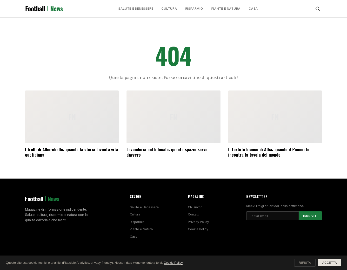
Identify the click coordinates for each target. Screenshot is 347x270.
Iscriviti (310, 216)
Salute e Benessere (135, 8)
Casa (253, 8)
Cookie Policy (198, 229)
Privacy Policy (198, 222)
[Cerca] (317, 8)
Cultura (169, 8)
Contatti (193, 214)
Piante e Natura (226, 8)
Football (44, 9)
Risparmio (194, 8)
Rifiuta (305, 262)
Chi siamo (195, 207)
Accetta (329, 262)
